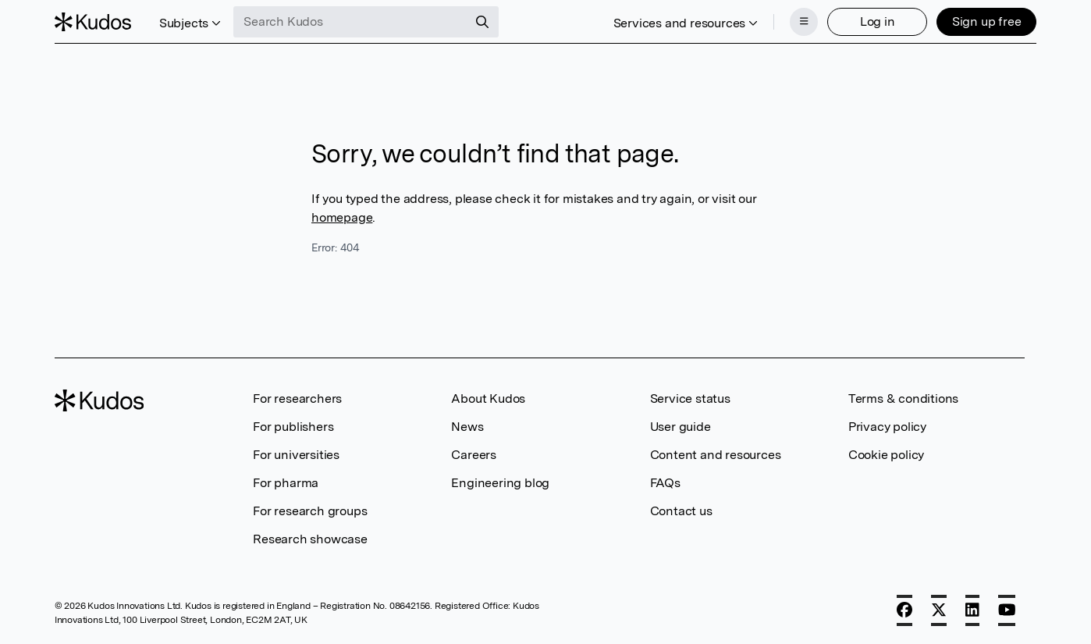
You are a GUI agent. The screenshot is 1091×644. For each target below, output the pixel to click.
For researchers (297, 398)
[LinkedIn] (972, 610)
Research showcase (310, 539)
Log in (877, 21)
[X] (939, 610)
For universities (296, 454)
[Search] (482, 22)
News (467, 426)
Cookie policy (886, 454)
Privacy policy (887, 426)
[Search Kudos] (350, 22)
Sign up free (987, 21)
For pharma (285, 482)
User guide (680, 426)
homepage (341, 217)
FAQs (665, 482)
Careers (473, 454)
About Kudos (488, 398)
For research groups (310, 510)
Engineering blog (500, 482)
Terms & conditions (903, 398)
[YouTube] (1007, 610)
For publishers (293, 426)
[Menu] (804, 22)
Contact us (681, 510)
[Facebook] (904, 610)
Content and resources (715, 454)
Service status (690, 398)
